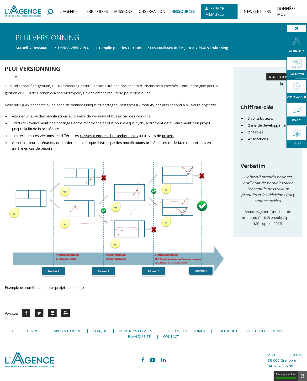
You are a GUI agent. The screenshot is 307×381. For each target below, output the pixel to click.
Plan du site (139, 336)
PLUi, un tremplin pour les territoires (114, 47)
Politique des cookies (184, 330)
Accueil (22, 47)
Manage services (286, 376)
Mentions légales (135, 330)
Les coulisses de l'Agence (172, 47)
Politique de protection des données (252, 330)
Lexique (100, 330)
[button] (69, 11)
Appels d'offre (67, 330)
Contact (171, 336)
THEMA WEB (67, 47)
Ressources (43, 47)
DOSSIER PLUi (281, 76)
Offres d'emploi (26, 330)
